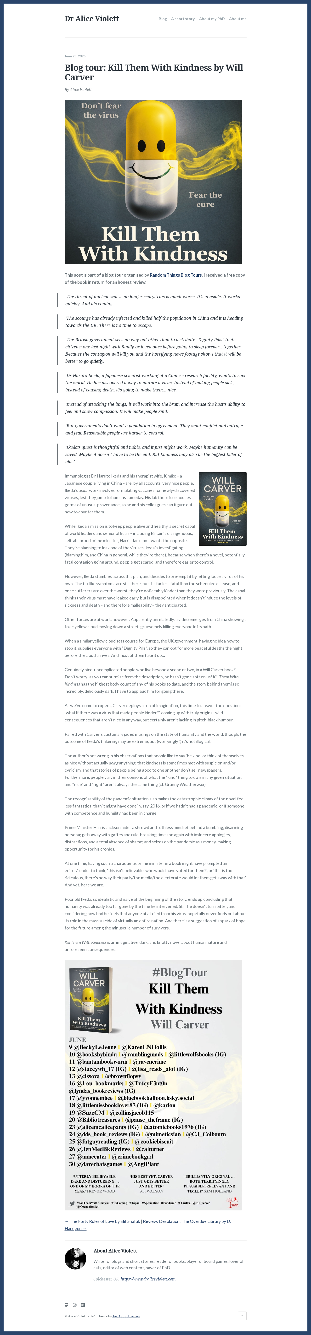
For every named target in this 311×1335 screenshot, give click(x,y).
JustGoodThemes (126, 1316)
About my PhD (212, 18)
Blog (163, 18)
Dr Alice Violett (92, 18)
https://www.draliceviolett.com (148, 1278)
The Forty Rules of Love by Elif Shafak (102, 1220)
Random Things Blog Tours (176, 274)
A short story (183, 18)
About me (238, 18)
